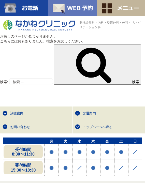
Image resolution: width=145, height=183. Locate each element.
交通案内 (89, 113)
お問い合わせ (20, 127)
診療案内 (16, 113)
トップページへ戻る (97, 127)
